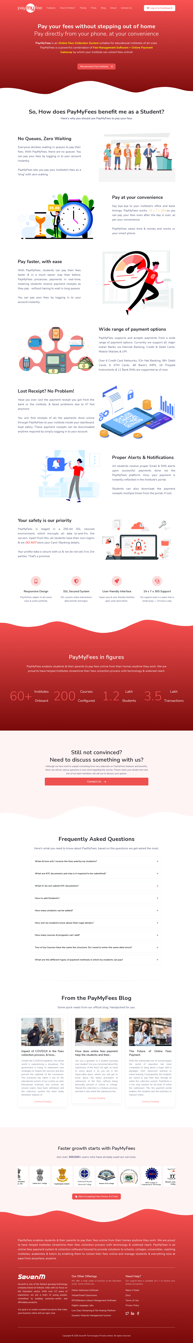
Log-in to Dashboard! (159, 8)
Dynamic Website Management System (91, 1315)
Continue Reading (42, 1101)
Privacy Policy (132, 1305)
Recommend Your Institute (96, 66)
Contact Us (126, 8)
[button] (96, 861)
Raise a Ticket (132, 1290)
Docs (128, 1295)
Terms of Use (132, 1300)
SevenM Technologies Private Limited (96, 1335)
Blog (103, 8)
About (113, 8)
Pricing (83, 8)
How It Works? (67, 8)
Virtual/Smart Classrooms (84, 1295)
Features (51, 8)
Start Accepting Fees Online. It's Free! (96, 1196)
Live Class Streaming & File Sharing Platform (94, 1310)
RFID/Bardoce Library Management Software (94, 1300)
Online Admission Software (85, 1290)
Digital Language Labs (83, 1305)
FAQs (93, 8)
